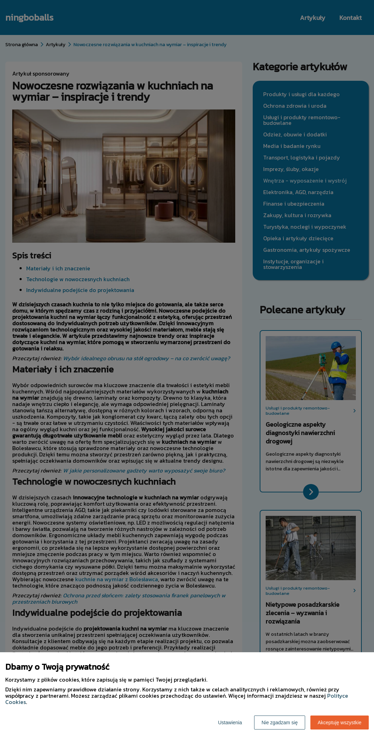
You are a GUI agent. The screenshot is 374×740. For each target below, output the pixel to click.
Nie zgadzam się (279, 722)
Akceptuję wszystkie (339, 722)
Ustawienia (230, 722)
